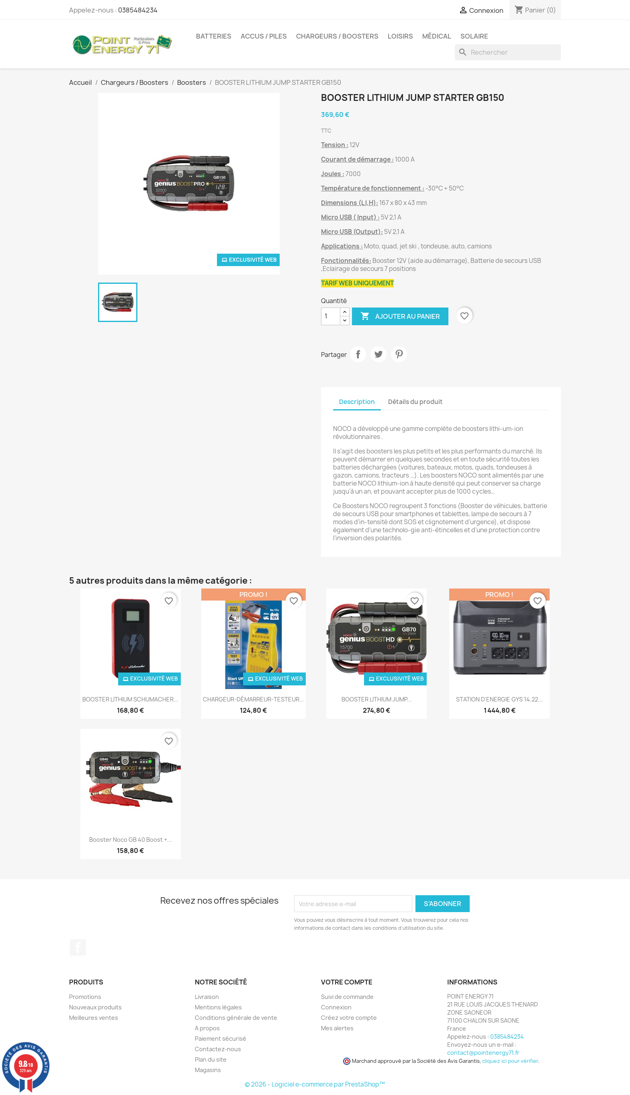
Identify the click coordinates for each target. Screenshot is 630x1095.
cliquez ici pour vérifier (510, 1061)
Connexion (336, 1007)
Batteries (213, 36)
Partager (358, 354)
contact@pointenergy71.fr (483, 1052)
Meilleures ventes (93, 1017)
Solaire (474, 36)
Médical (436, 36)
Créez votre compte (349, 1017)
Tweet (378, 354)
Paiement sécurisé (220, 1038)
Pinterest (399, 354)
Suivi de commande (347, 997)
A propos (207, 1028)
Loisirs (400, 36)
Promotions (85, 997)
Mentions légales (218, 1007)
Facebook (78, 947)
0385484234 (138, 10)
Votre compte (346, 982)
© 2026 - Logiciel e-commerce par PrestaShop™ (315, 1084)
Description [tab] (357, 402)
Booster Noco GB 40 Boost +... (130, 839)
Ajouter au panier (400, 316)
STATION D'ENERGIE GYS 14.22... (499, 699)
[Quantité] (330, 316)
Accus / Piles (264, 36)
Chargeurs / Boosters (337, 36)
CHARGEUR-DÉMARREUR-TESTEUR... (253, 699)
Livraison (207, 997)
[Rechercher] (508, 52)
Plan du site (211, 1059)
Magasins (208, 1070)
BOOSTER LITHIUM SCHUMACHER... (130, 699)
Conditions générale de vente (236, 1017)
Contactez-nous (218, 1049)
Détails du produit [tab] (415, 402)
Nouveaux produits (95, 1007)
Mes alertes (337, 1028)
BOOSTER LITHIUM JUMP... (377, 699)
